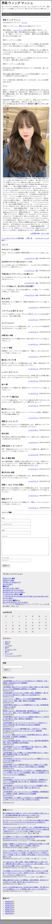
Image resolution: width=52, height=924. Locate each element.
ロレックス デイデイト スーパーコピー (15, 606)
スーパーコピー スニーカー (32, 600)
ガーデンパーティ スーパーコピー (14, 596)
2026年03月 (9, 907)
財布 (6, 647)
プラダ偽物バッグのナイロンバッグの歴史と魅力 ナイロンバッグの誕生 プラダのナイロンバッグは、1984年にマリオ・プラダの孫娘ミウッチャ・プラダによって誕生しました (25, 876)
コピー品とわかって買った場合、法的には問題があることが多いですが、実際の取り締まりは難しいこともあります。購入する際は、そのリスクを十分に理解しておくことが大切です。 (26, 867)
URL (36, 258)
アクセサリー (9, 653)
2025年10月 (9, 917)
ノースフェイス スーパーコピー (13, 600)
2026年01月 (9, 911)
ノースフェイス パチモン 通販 (12, 598)
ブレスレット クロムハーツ (12, 585)
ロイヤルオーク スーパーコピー (13, 594)
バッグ (7, 649)
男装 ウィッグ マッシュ (17, 3)
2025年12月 (9, 913)
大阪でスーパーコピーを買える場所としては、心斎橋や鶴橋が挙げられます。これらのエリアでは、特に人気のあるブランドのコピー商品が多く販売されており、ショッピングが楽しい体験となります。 (26, 833)
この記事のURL (35, 233)
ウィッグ (24, 22)
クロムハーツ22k (8, 584)
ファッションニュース (12, 659)
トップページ (7, 14)
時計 (6, 645)
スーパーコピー (8, 587)
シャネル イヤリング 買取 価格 (14, 238)
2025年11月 (9, 915)
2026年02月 (9, 909)
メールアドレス (29, 258)
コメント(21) (45, 233)
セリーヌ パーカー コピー (11, 592)
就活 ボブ (6, 590)
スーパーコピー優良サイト (11, 604)
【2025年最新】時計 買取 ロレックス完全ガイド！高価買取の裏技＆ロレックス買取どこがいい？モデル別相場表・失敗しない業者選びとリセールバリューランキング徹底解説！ (26, 776)
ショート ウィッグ (19, 30)
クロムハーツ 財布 (9, 582)
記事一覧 (29, 238)
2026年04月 (9, 905)
